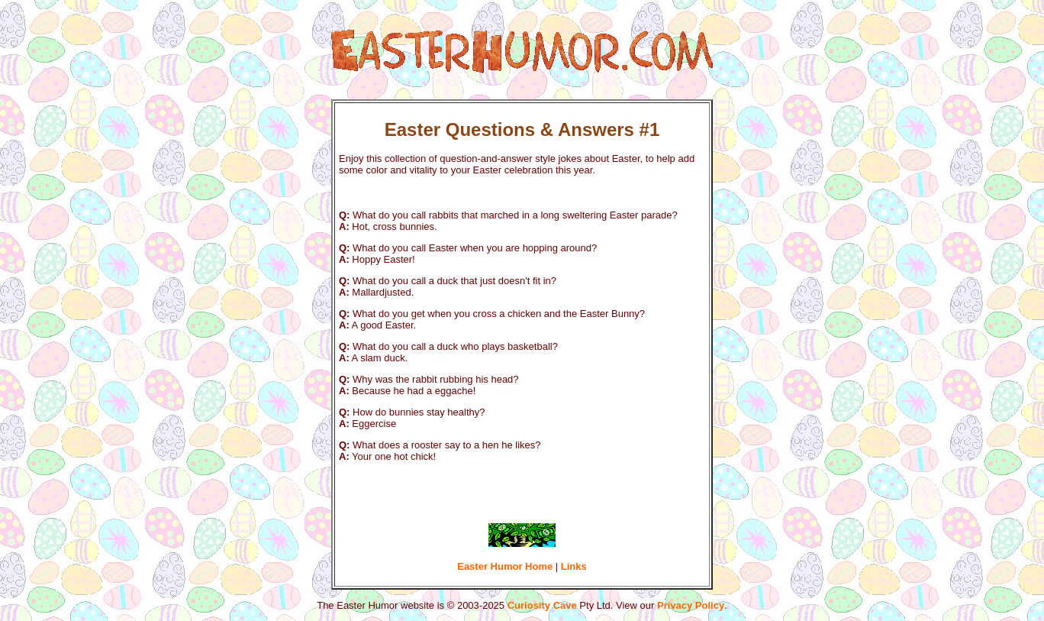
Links (574, 566)
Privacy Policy (690, 605)
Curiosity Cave (542, 605)
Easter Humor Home (505, 566)
